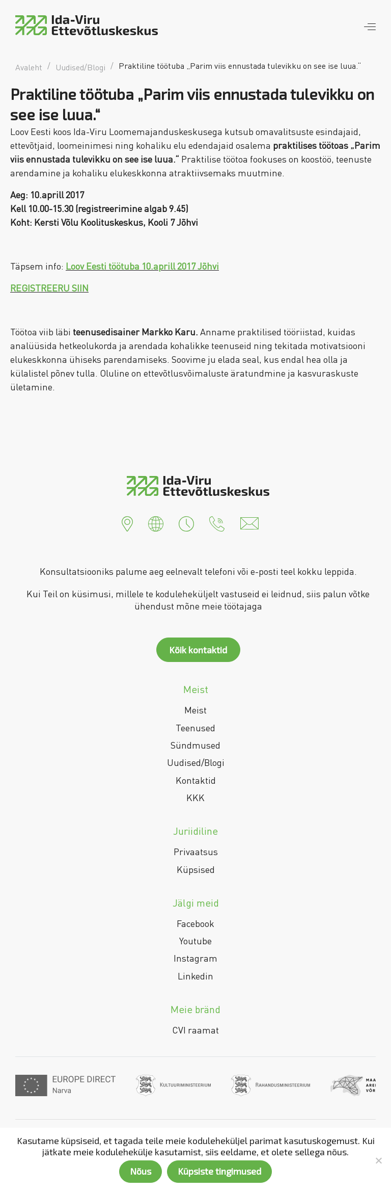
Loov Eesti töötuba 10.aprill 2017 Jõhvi (142, 266)
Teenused (195, 727)
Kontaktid (196, 780)
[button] (127, 522)
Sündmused (195, 745)
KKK (195, 797)
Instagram (195, 958)
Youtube (195, 940)
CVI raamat (195, 1030)
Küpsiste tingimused (219, 1171)
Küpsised (196, 869)
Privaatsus (196, 851)
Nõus (140, 1171)
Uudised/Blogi (196, 762)
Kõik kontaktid (198, 649)
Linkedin (195, 976)
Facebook (195, 923)
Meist (195, 709)
